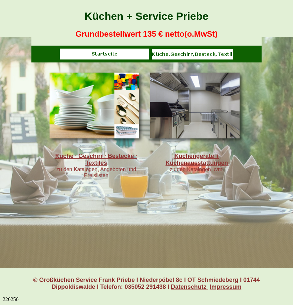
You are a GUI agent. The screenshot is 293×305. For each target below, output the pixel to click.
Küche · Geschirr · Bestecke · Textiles (96, 159)
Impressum (225, 287)
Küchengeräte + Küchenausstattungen (196, 159)
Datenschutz (189, 287)
